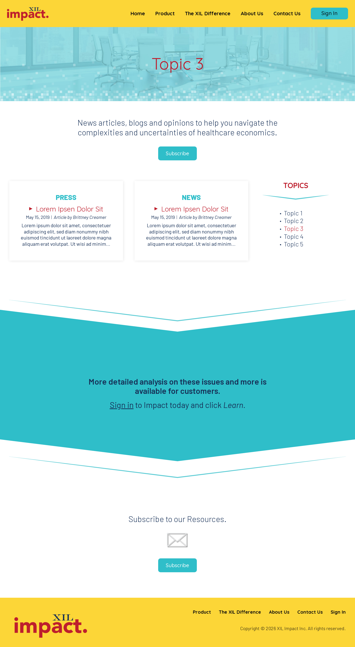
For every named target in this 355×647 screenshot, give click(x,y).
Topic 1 (293, 213)
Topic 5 (293, 244)
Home (137, 13)
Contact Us (287, 13)
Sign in (122, 405)
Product (165, 13)
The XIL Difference (207, 13)
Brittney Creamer (89, 217)
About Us (252, 13)
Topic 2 (293, 220)
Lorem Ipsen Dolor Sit (69, 209)
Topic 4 (294, 236)
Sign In (329, 13)
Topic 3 (293, 228)
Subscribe (177, 153)
